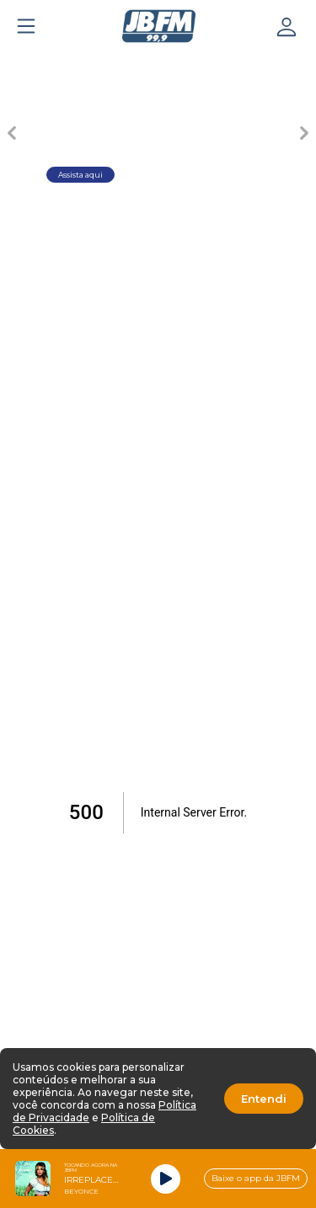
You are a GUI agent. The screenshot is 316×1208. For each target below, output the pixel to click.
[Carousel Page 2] (129, 64)
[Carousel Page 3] (188, 64)
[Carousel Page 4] (247, 64)
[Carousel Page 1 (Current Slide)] (70, 64)
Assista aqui (80, 174)
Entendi (264, 1098)
